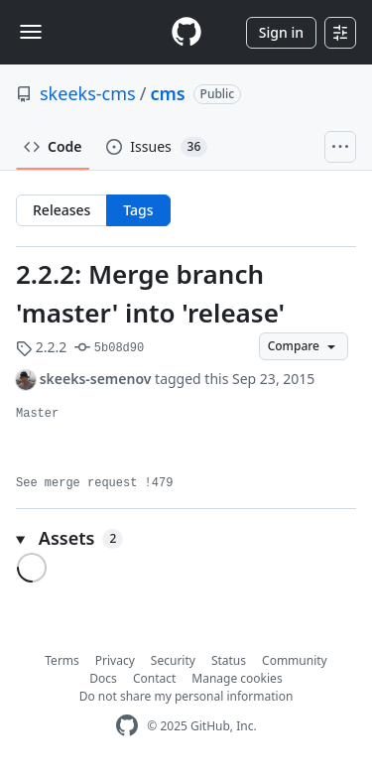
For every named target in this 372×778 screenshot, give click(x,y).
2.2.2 (41, 346)
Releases (61, 209)
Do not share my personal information (186, 696)
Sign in (281, 32)
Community (294, 660)
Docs (103, 678)
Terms (62, 660)
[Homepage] (186, 32)
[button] (186, 538)
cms (167, 93)
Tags (138, 209)
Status (228, 660)
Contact (154, 678)
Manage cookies (236, 678)
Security (173, 660)
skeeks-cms (88, 93)
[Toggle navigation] (31, 32)
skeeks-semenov (96, 378)
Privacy (115, 660)
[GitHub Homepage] (127, 725)
